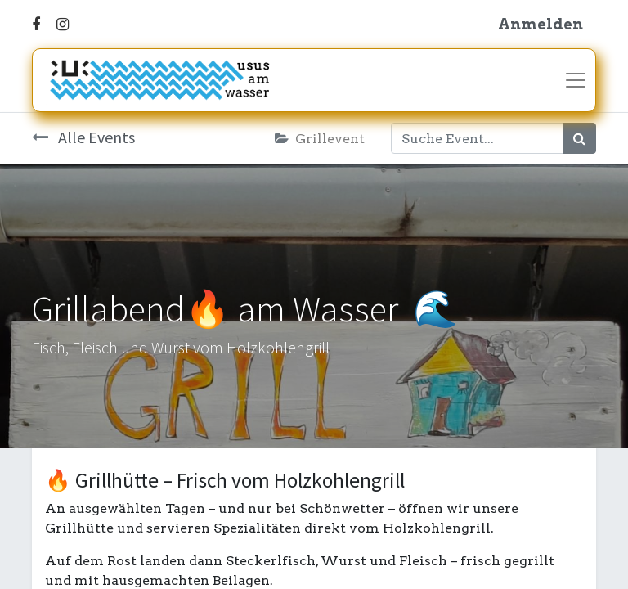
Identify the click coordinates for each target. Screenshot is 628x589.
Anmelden (540, 24)
